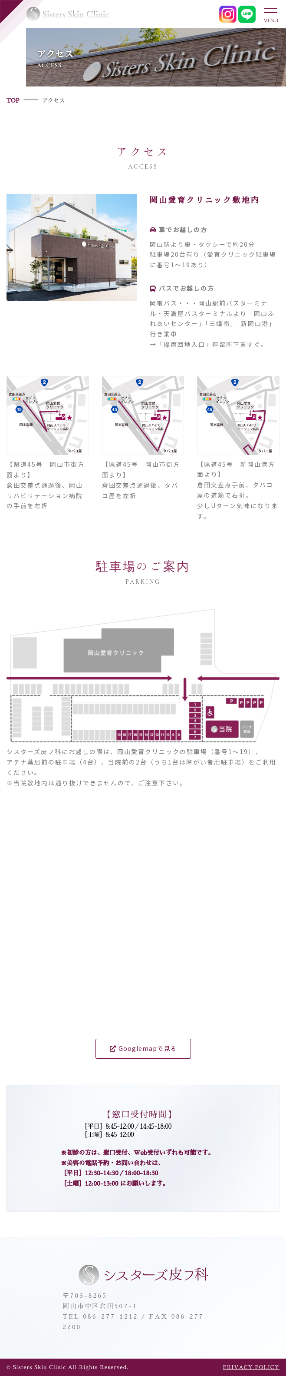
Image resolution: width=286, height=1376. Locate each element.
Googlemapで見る (143, 1048)
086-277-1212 (110, 1316)
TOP (13, 100)
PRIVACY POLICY (251, 1367)
